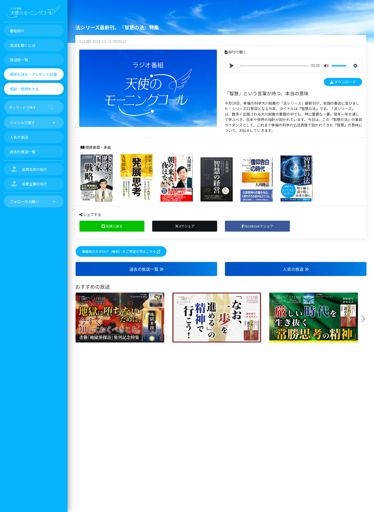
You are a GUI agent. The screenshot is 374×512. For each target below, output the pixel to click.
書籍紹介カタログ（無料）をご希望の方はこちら (121, 251)
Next (365, 319)
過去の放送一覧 (146, 269)
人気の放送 (296, 269)
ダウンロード (343, 81)
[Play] (232, 66)
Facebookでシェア (257, 226)
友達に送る (112, 226)
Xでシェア (185, 226)
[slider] (273, 65)
